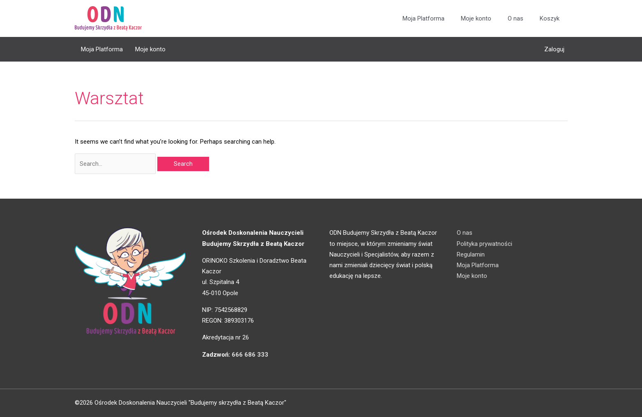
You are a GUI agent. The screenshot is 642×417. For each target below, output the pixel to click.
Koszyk (549, 18)
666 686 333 (250, 354)
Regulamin (471, 254)
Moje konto (476, 18)
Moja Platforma (423, 18)
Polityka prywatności (484, 243)
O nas (515, 18)
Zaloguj (554, 49)
